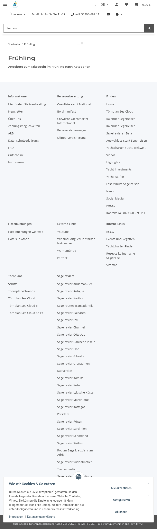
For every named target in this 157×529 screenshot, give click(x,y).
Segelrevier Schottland (72, 436)
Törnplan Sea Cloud (119, 111)
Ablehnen (120, 511)
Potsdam (63, 414)
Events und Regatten (120, 239)
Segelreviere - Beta (119, 133)
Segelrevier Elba (68, 349)
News (110, 191)
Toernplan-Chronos (21, 291)
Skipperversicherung (71, 138)
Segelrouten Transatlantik (75, 306)
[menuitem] (18, 14)
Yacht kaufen (115, 177)
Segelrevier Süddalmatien (75, 462)
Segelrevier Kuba (69, 385)
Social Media (115, 198)
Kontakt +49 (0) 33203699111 (125, 213)
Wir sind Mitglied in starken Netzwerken (76, 241)
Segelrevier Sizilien (70, 443)
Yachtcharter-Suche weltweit (126, 148)
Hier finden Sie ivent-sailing (27, 104)
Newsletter (15, 111)
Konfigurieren (120, 500)
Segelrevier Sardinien (72, 429)
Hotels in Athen (18, 239)
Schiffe (12, 284)
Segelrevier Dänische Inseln (76, 342)
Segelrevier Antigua (70, 291)
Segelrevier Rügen (69, 421)
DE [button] (103, 4)
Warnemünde (66, 251)
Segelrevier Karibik (70, 298)
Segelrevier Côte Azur (72, 334)
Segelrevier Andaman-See (75, 284)
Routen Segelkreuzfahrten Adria (75, 452)
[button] (116, 4)
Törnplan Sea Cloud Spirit (25, 313)
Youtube (63, 232)
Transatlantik (66, 469)
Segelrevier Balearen (71, 313)
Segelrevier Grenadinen (73, 363)
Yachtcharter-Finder (120, 246)
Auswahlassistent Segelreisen (126, 140)
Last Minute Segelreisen (122, 184)
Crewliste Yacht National (74, 104)
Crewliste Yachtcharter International (72, 121)
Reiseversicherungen (71, 130)
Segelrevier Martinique (73, 400)
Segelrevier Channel (71, 327)
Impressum (17, 516)
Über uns (14, 119)
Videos (110, 155)
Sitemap (112, 265)
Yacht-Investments (119, 169)
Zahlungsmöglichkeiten (24, 126)
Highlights (113, 162)
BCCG (110, 232)
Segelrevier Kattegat (71, 407)
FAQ (11, 148)
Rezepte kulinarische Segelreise (120, 256)
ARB (11, 133)
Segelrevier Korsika (70, 378)
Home (110, 104)
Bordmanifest (66, 111)
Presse (110, 206)
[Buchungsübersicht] (142, 4)
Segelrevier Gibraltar (71, 356)
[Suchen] (74, 28)
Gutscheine (16, 155)
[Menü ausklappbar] (5, 2)
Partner (62, 258)
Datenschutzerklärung (42, 516)
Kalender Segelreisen (121, 119)
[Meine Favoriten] (126, 4)
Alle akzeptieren (120, 488)
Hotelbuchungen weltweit (25, 232)
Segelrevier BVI (67, 320)
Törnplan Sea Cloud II (23, 306)
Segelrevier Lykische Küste (75, 392)
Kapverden (64, 371)
